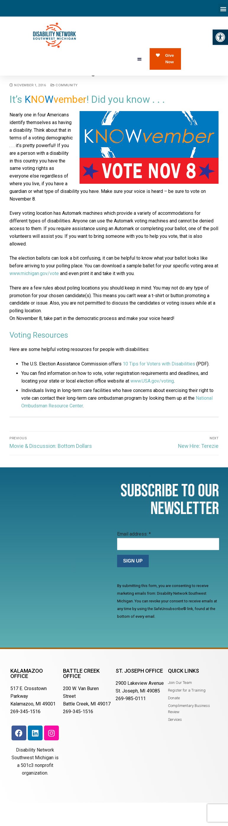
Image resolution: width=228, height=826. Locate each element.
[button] (220, 37)
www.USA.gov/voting (152, 401)
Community (64, 105)
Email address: (134, 554)
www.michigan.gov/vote (34, 294)
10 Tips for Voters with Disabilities (159, 384)
